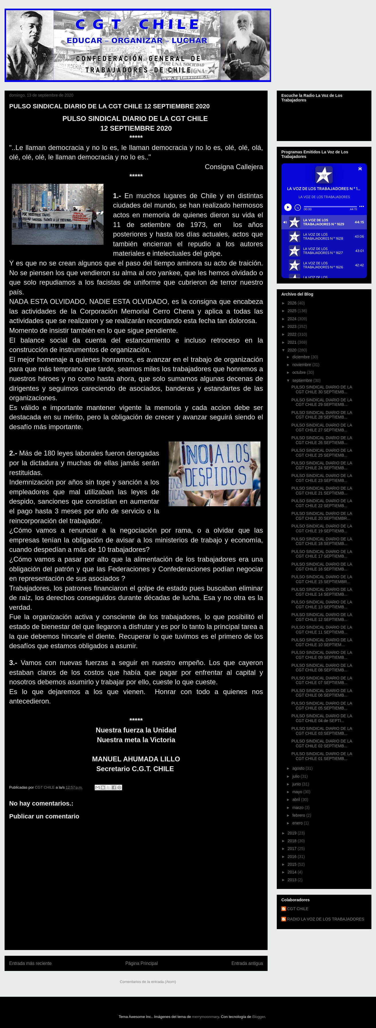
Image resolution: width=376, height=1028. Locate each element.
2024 (293, 318)
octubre (299, 372)
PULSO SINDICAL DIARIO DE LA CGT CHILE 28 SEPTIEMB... (321, 415)
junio (297, 784)
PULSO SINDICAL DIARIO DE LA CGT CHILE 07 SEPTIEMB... (321, 680)
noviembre (302, 364)
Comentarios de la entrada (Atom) (148, 982)
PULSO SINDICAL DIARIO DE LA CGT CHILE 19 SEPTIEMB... (321, 528)
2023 (293, 326)
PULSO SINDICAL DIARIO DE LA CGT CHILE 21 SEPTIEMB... (321, 490)
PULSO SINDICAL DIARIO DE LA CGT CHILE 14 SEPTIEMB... (321, 592)
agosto (298, 768)
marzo (298, 807)
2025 (293, 310)
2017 (293, 848)
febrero (299, 815)
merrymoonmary (205, 1017)
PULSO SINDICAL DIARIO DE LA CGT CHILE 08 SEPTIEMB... (321, 668)
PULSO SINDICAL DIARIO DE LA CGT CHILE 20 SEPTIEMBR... (321, 516)
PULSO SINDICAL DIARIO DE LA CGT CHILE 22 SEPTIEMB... (321, 503)
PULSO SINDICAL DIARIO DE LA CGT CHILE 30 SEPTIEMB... (321, 389)
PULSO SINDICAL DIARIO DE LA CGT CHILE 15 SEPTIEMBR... (321, 579)
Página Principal (141, 963)
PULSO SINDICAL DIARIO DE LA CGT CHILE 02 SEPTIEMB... (321, 743)
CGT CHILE (297, 908)
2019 (293, 833)
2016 (293, 856)
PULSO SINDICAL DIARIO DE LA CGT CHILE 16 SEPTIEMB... (321, 566)
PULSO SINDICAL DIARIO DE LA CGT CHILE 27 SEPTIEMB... (321, 427)
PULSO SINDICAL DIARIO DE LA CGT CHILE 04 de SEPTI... (321, 718)
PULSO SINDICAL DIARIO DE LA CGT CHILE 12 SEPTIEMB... (321, 617)
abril (296, 799)
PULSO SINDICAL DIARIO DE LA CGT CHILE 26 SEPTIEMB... (321, 440)
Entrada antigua (247, 963)
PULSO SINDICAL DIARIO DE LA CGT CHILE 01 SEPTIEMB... (321, 756)
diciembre (301, 357)
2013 (293, 879)
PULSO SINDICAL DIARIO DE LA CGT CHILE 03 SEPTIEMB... (321, 731)
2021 (293, 342)
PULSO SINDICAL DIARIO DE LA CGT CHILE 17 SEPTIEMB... (321, 554)
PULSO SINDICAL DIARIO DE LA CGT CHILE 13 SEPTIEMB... (321, 604)
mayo (297, 791)
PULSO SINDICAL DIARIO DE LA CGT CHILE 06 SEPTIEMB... (321, 693)
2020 (293, 350)
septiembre (302, 380)
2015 (293, 864)
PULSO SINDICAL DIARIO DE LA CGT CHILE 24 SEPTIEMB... (321, 465)
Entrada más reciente (30, 963)
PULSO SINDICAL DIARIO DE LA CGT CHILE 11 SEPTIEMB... (321, 629)
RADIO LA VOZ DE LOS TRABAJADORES (325, 919)
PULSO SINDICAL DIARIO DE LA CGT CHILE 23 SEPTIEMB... (321, 478)
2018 (293, 841)
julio (296, 776)
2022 (293, 334)
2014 (293, 872)
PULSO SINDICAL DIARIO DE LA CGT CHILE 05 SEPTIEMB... (321, 705)
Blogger (258, 1017)
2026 (293, 303)
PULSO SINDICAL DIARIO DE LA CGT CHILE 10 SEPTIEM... (321, 642)
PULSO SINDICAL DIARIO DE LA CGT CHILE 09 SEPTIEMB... (321, 655)
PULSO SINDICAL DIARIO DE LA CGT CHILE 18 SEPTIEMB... (321, 541)
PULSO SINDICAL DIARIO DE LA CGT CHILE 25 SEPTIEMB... (321, 453)
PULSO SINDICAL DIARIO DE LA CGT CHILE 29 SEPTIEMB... (321, 402)
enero (298, 823)
